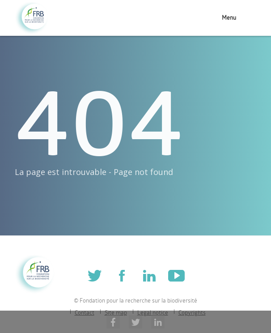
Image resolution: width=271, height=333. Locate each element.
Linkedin (149, 275)
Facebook (122, 275)
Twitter (94, 275)
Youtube (176, 275)
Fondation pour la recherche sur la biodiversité (31, 18)
